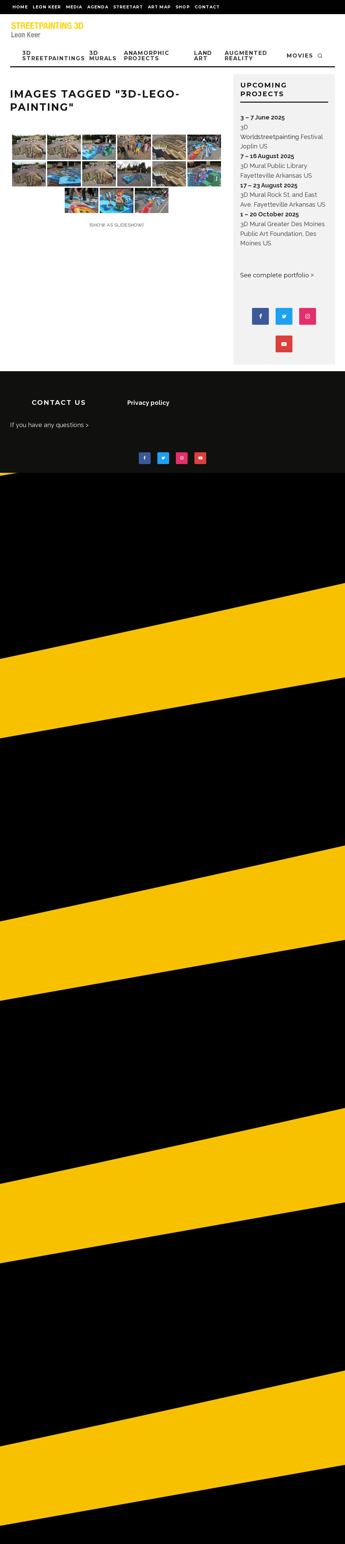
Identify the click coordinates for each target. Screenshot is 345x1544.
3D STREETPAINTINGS (53, 56)
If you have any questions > (49, 424)
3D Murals (103, 56)
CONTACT (207, 6)
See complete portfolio (274, 275)
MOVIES (300, 55)
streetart (128, 6)
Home (20, 6)
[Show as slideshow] (117, 224)
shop (183, 6)
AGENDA (97, 6)
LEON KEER (47, 6)
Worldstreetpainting (269, 136)
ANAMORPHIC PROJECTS (146, 56)
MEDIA (74, 6)
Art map (159, 6)
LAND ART (203, 56)
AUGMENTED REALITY (246, 56)
